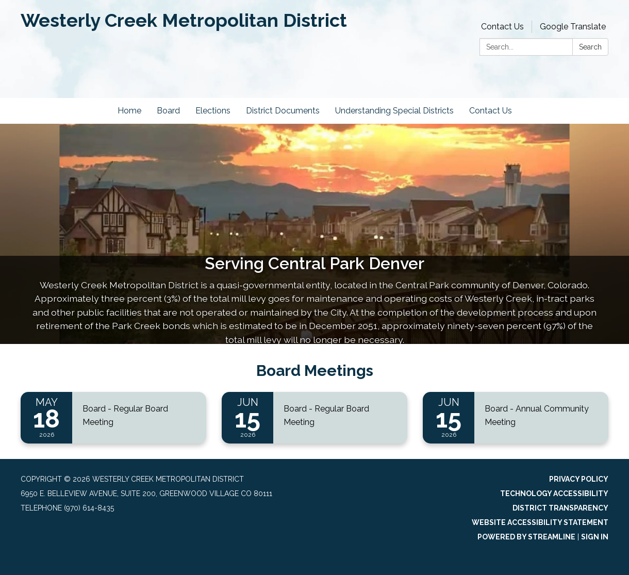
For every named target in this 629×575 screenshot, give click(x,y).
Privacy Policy (578, 479)
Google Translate (573, 26)
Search (590, 47)
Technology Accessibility (554, 493)
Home (129, 111)
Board (168, 111)
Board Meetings (314, 371)
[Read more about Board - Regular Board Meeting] (113, 417)
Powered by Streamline (526, 537)
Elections (212, 111)
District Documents (283, 111)
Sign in (594, 537)
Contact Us (502, 26)
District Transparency (560, 508)
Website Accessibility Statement (540, 522)
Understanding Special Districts (394, 111)
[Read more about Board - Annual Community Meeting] (515, 417)
